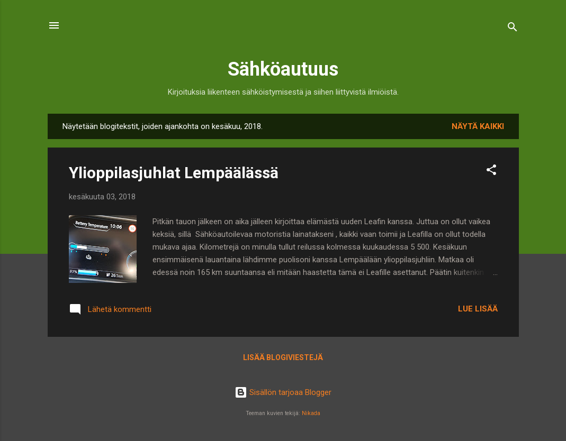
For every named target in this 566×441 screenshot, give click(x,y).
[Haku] (512, 29)
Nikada (311, 413)
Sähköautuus (283, 69)
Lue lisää (478, 309)
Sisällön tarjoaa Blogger (283, 392)
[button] (491, 171)
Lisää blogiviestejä (283, 357)
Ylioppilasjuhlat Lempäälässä (173, 172)
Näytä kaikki (478, 126)
